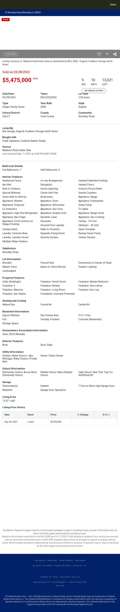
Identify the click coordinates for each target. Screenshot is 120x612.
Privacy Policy (70, 577)
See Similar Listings (93, 91)
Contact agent (11, 54)
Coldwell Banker (46, 560)
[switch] (99, 54)
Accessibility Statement (49, 582)
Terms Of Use (49, 577)
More (113, 4)
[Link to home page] (4, 4)
